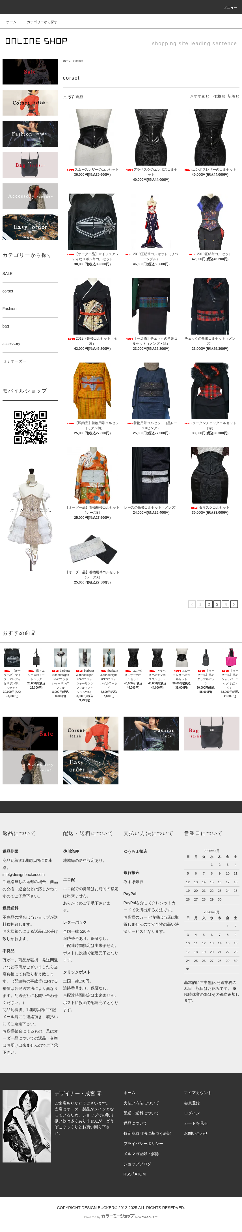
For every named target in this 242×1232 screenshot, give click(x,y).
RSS (128, 1174)
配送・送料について (141, 1113)
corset (79, 60)
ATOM (140, 1174)
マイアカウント (198, 1092)
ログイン (192, 1113)
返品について (135, 1123)
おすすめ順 (199, 96)
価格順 (219, 96)
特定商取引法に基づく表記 (147, 1133)
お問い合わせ (196, 1133)
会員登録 (192, 1103)
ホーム (11, 22)
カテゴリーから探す (38, 22)
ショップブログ (137, 1164)
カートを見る (196, 1123)
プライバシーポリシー (143, 1143)
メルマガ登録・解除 (141, 1153)
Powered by (121, 1217)
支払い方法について (141, 1103)
